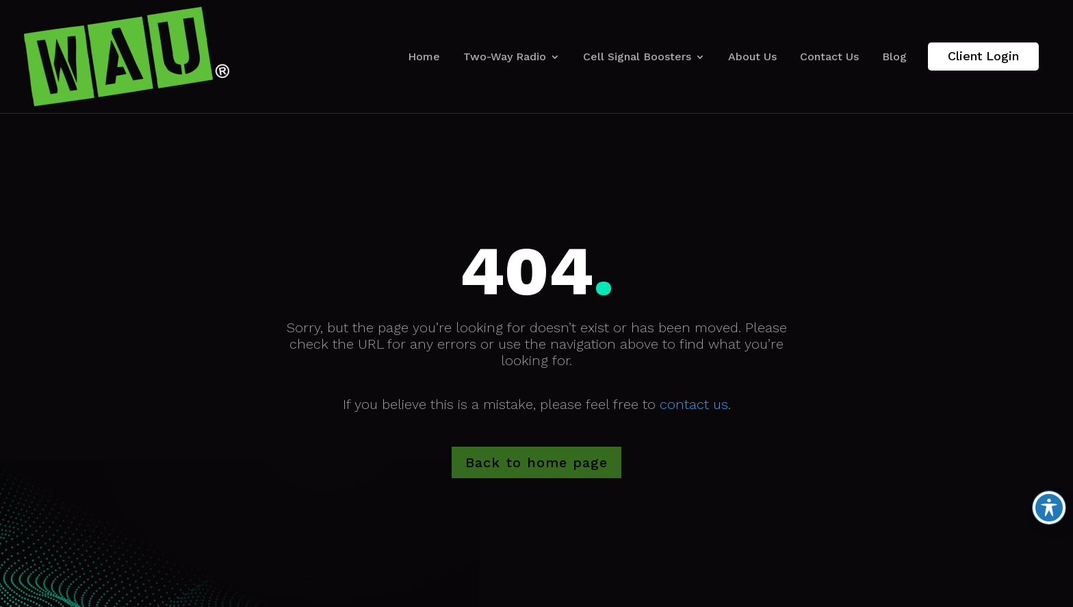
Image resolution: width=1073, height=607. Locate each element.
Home (424, 56)
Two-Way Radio (504, 56)
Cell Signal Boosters (637, 56)
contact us (694, 404)
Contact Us (829, 56)
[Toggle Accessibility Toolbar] (1049, 507)
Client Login (983, 56)
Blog (894, 56)
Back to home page (536, 462)
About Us (752, 56)
